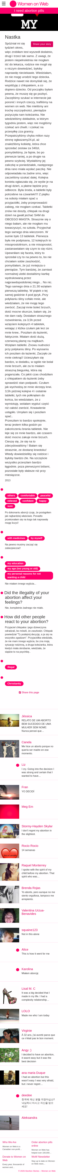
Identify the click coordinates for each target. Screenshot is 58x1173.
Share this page (29, 692)
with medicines (16, 538)
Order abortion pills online (42, 1144)
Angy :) (26, 1050)
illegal (10, 667)
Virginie (27, 1030)
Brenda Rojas (31, 888)
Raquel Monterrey (34, 865)
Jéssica (27, 716)
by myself (36, 538)
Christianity (14, 683)
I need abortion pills (29, 11)
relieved (12, 501)
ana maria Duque (33, 1072)
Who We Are (9, 1142)
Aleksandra (29, 1117)
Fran (25, 787)
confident (28, 501)
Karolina (27, 969)
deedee (27, 1095)
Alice (25, 949)
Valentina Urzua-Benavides (33, 912)
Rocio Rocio (30, 845)
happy (42, 501)
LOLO (26, 1011)
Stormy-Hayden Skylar (37, 826)
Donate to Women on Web (14, 1158)
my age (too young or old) (22, 568)
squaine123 (30, 930)
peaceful (45, 495)
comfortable (28, 495)
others (11, 495)
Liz (24, 764)
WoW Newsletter (41, 1156)
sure (10, 506)
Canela (26, 742)
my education (15, 563)
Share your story (42, 44)
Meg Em (27, 806)
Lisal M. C (28, 988)
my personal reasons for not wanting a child (24, 575)
